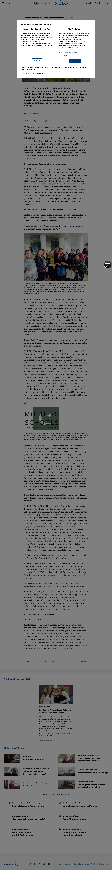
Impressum (39, 73)
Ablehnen (37, 61)
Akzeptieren (75, 61)
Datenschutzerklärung (27, 43)
